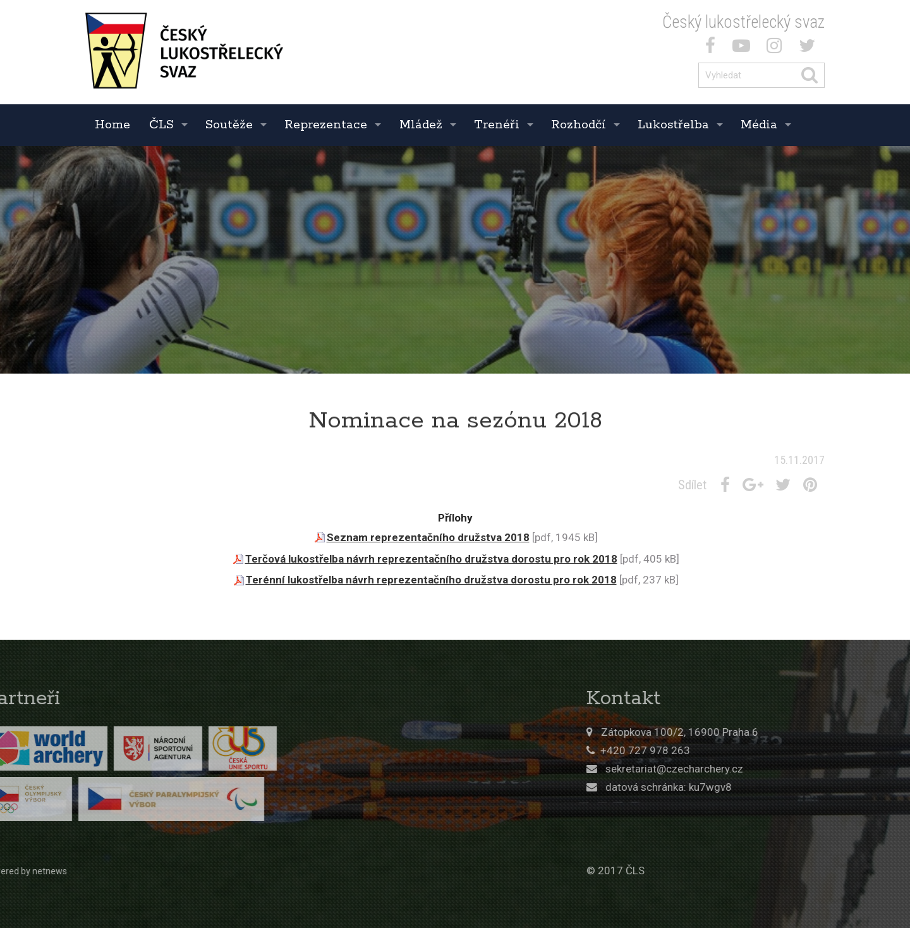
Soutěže (229, 125)
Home (112, 125)
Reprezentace (325, 125)
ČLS (161, 125)
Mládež (420, 125)
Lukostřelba (673, 125)
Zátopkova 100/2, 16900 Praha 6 (764, 732)
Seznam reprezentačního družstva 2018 (428, 537)
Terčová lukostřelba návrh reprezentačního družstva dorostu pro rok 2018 (431, 559)
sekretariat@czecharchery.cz (759, 768)
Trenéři (496, 125)
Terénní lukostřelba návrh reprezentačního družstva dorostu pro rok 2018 (431, 579)
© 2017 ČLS (700, 870)
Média (759, 125)
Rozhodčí (578, 125)
